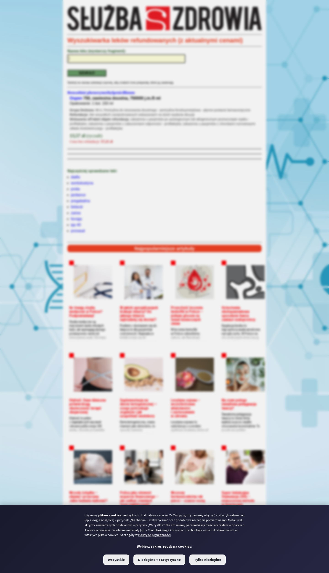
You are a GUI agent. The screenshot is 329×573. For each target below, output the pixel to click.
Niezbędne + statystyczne (159, 559)
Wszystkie (116, 559)
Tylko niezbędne (207, 559)
